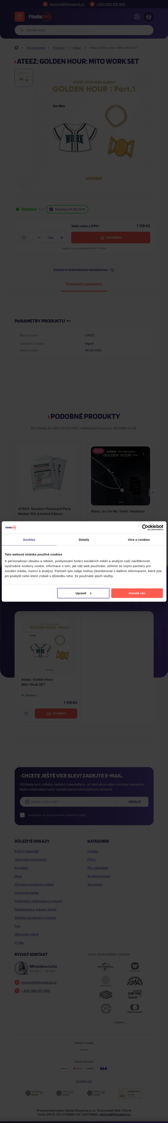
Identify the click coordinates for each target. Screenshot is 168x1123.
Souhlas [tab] (29, 539)
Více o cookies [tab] (139, 539)
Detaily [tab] (84, 539)
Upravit (83, 593)
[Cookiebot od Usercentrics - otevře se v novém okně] (145, 528)
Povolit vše (137, 593)
